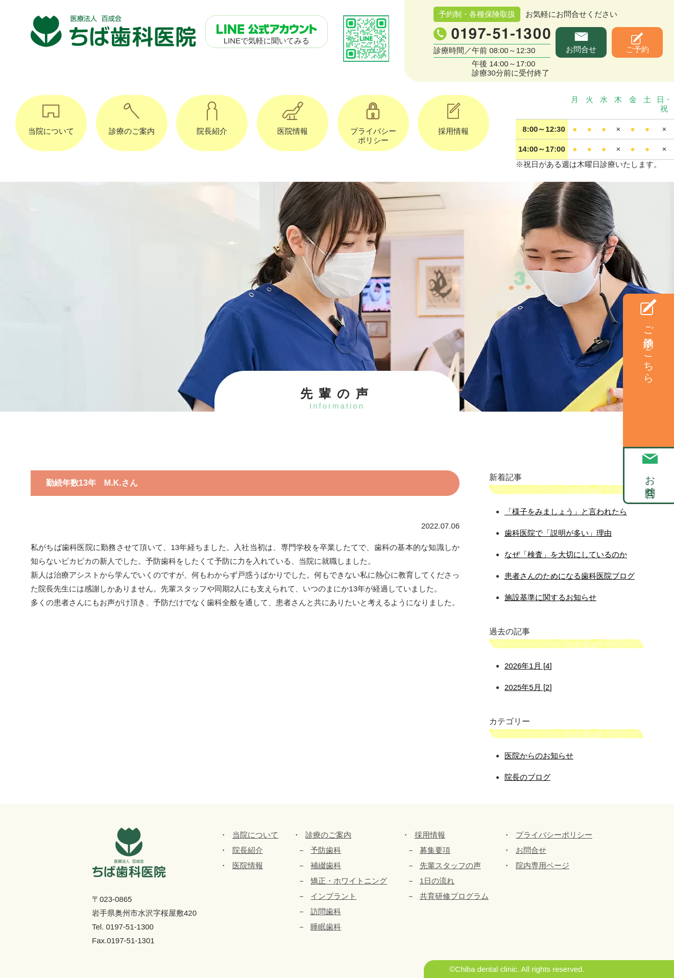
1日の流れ (437, 880)
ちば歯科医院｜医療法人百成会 (115, 31)
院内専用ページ (542, 865)
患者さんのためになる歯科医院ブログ (569, 575)
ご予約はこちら (648, 348)
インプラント (333, 896)
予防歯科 (325, 850)
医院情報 (292, 115)
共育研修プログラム (454, 896)
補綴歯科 (325, 865)
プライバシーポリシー (373, 120)
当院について (51, 115)
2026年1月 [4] (528, 665)
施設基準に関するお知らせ (550, 597)
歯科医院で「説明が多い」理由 (558, 533)
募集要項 (435, 850)
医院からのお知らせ (538, 755)
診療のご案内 (131, 115)
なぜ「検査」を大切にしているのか (565, 554)
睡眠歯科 (325, 926)
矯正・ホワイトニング (348, 880)
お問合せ (581, 49)
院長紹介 (212, 115)
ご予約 (637, 49)
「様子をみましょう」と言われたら (565, 511)
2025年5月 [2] (528, 687)
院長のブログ (527, 777)
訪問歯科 (325, 911)
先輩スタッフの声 (450, 865)
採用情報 (453, 115)
